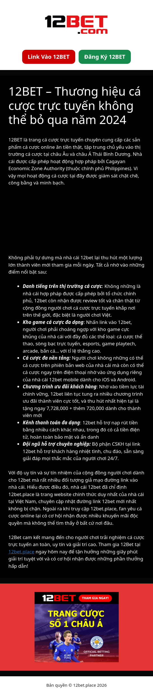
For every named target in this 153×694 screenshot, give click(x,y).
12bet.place (21, 551)
